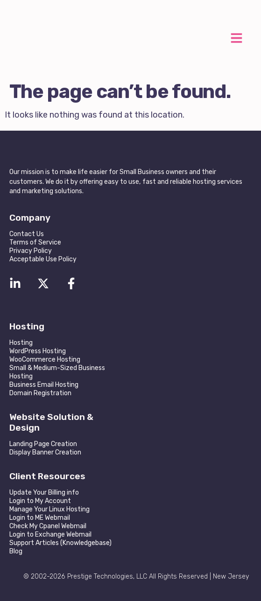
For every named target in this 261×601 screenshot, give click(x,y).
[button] (236, 39)
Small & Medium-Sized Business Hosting (57, 372)
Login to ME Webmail (39, 518)
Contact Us (26, 234)
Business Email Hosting (43, 385)
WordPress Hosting (37, 351)
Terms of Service (35, 242)
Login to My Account (40, 501)
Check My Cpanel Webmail (47, 526)
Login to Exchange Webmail (50, 534)
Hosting (21, 343)
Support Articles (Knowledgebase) (60, 543)
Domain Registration (40, 393)
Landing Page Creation (43, 444)
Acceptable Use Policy (43, 259)
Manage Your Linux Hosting (49, 509)
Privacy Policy (30, 251)
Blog (15, 551)
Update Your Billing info (44, 492)
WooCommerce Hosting (44, 359)
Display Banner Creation (45, 452)
